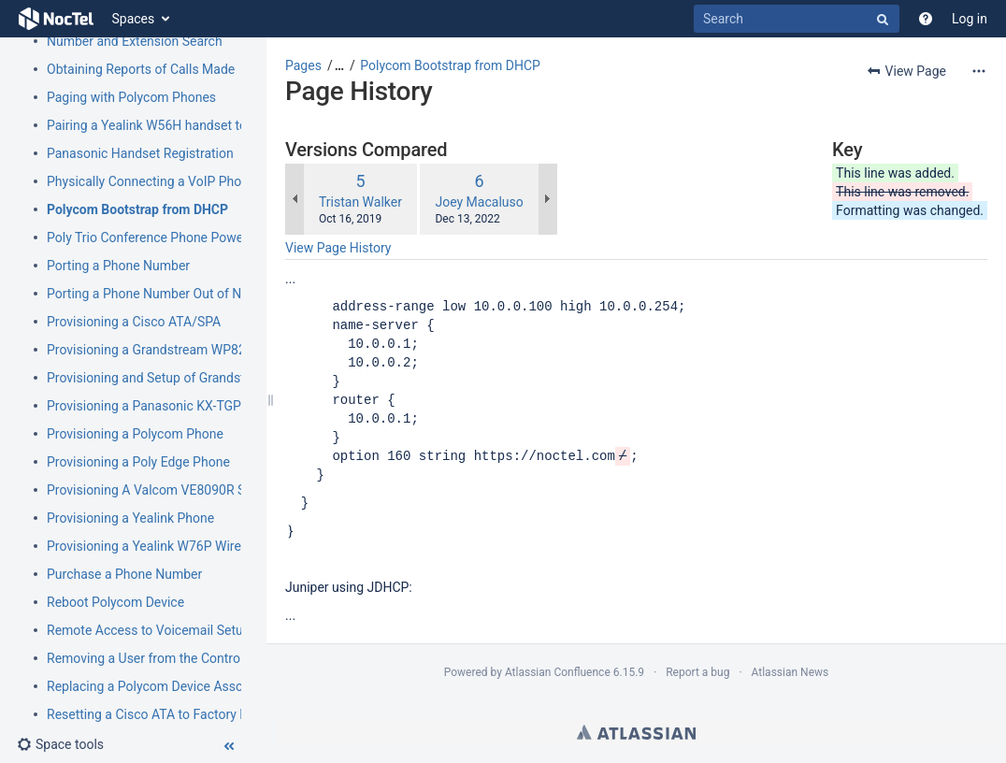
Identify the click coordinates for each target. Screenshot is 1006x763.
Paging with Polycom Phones (131, 97)
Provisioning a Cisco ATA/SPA (134, 321)
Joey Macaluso (479, 201)
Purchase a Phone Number (124, 574)
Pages (303, 65)
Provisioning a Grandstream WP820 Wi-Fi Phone (186, 349)
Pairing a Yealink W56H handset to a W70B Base (187, 125)
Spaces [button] (133, 18)
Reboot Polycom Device (115, 602)
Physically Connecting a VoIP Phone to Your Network (199, 181)
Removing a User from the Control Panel (163, 658)
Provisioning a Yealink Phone (130, 518)
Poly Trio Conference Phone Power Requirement (186, 237)
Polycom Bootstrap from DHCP (137, 209)
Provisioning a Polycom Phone (135, 433)
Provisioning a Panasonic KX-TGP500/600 (169, 405)
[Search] (796, 19)
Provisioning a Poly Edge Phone (138, 461)
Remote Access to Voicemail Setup (149, 630)
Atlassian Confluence (558, 672)
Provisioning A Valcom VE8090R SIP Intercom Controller (210, 489)
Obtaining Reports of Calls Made (141, 69)
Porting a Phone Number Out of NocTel (160, 293)
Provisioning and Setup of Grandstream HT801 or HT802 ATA (224, 377)
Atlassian (636, 732)
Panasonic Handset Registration (140, 153)
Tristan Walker (360, 201)
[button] (60, 744)
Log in (969, 18)
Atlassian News (790, 672)
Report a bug (697, 672)
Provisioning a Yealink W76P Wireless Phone (176, 546)
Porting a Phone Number (118, 265)
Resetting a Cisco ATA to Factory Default (164, 714)
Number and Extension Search (135, 41)
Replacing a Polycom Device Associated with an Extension (215, 686)
